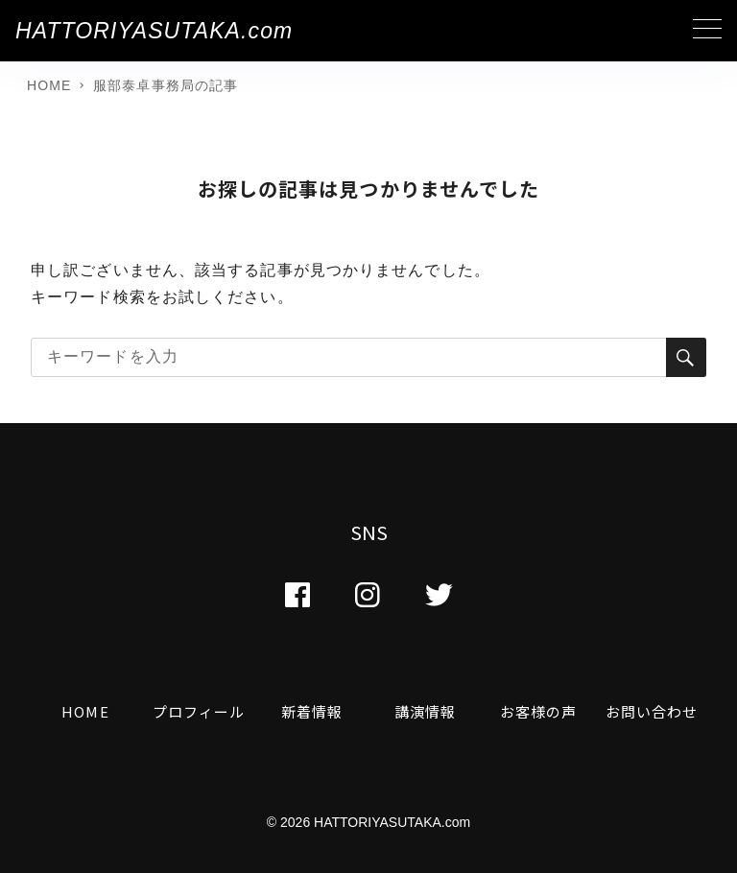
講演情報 (425, 711)
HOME (84, 711)
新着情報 (312, 711)
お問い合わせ (652, 711)
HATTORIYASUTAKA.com (154, 30)
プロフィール (199, 711)
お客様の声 (539, 711)
